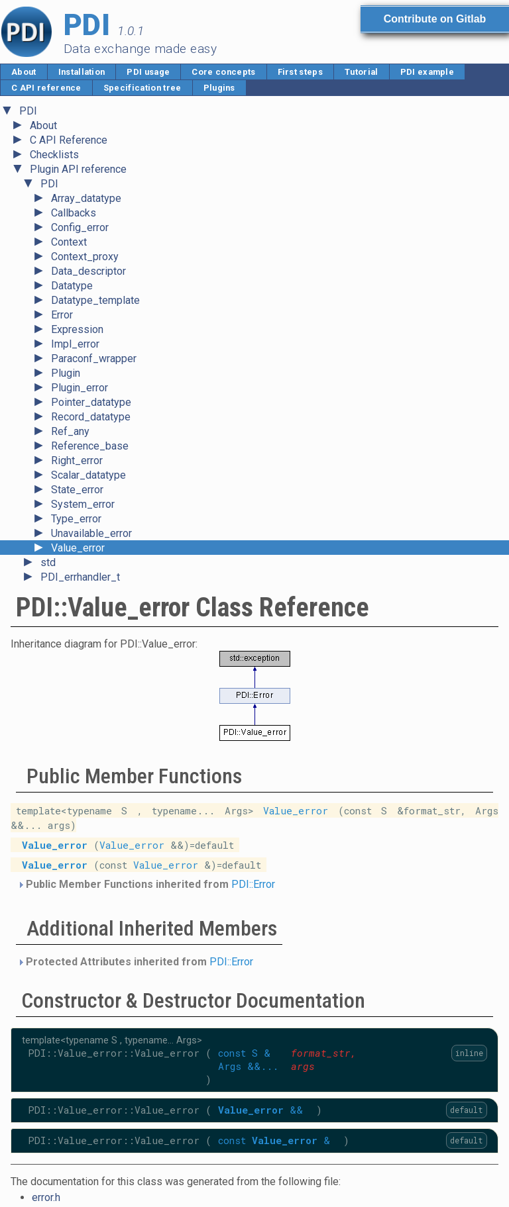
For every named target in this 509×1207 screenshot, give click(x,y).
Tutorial (361, 72)
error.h (46, 1197)
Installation (81, 72)
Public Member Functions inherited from (146, 884)
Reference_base (90, 446)
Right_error (77, 460)
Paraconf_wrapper (94, 358)
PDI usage (148, 72)
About (23, 72)
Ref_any (70, 431)
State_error (77, 489)
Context (69, 242)
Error (62, 315)
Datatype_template (95, 300)
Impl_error (75, 344)
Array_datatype (86, 198)
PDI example (427, 72)
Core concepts (223, 72)
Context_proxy (85, 256)
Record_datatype (91, 416)
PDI (28, 111)
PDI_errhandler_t (80, 577)
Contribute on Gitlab (435, 18)
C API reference (46, 88)
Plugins (219, 88)
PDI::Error (253, 884)
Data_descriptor (88, 271)
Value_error (78, 548)
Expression (77, 329)
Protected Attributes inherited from (135, 961)
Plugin (65, 373)
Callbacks (73, 213)
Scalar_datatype (88, 475)
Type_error (76, 518)
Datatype (72, 285)
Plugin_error (79, 387)
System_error (83, 504)
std (48, 562)
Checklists (54, 154)
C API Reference (68, 140)
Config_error (80, 227)
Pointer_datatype (91, 402)
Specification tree (142, 88)
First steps (300, 72)
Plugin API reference (78, 169)
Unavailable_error (91, 533)
